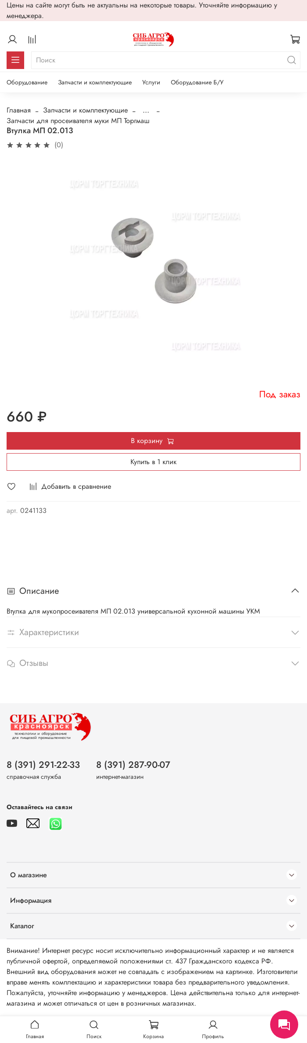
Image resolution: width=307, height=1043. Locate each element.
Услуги (151, 82)
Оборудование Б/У (197, 82)
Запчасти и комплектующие (95, 82)
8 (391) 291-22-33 (43, 764)
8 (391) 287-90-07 (133, 764)
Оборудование (27, 82)
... (146, 110)
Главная (19, 110)
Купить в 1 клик (153, 462)
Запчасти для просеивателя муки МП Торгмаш (78, 121)
